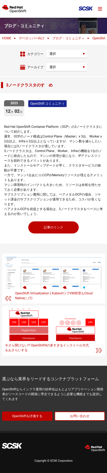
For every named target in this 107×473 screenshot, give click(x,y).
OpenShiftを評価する (27, 416)
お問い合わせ (79, 416)
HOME (6, 38)
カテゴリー (35, 54)
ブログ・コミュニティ (68, 38)
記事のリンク (53, 227)
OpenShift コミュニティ (47, 103)
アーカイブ (35, 67)
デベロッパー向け (32, 38)
